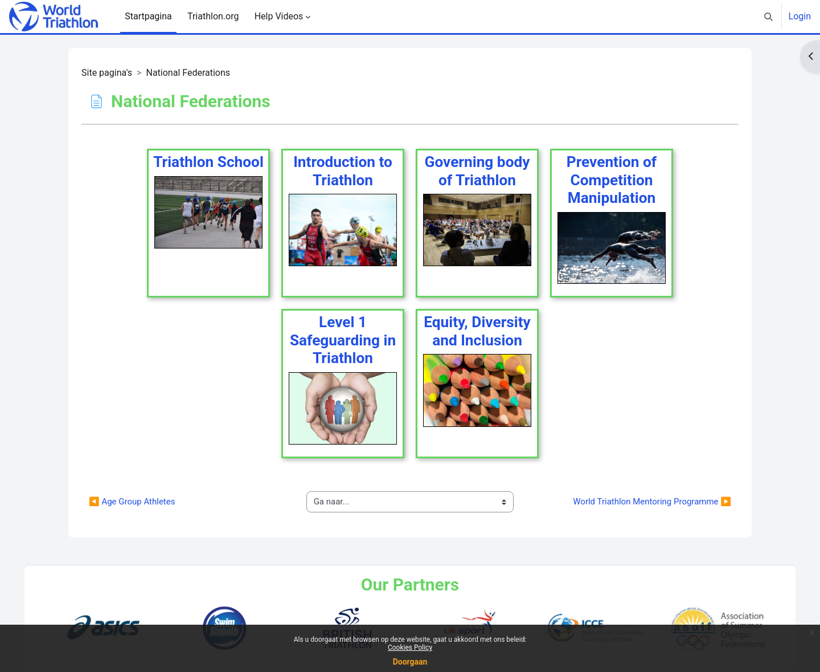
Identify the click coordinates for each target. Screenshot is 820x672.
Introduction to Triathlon (342, 171)
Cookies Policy (410, 647)
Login (800, 16)
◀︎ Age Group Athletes (132, 501)
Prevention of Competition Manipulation (612, 179)
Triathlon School (208, 161)
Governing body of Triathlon (477, 171)
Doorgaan (410, 661)
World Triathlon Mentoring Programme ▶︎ (652, 501)
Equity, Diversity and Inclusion (477, 331)
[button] (768, 16)
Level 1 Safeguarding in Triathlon (343, 339)
